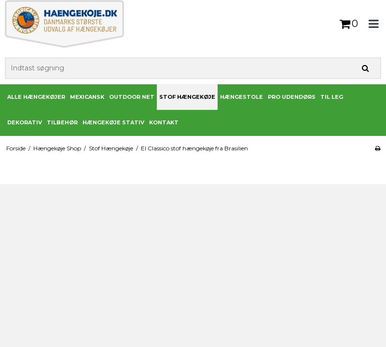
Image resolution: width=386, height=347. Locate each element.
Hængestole (241, 96)
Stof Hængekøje (187, 96)
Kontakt (164, 122)
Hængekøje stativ (113, 122)
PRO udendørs (292, 96)
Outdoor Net (131, 96)
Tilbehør (62, 122)
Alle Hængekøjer (36, 96)
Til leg (331, 96)
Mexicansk (87, 96)
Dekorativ (24, 122)
